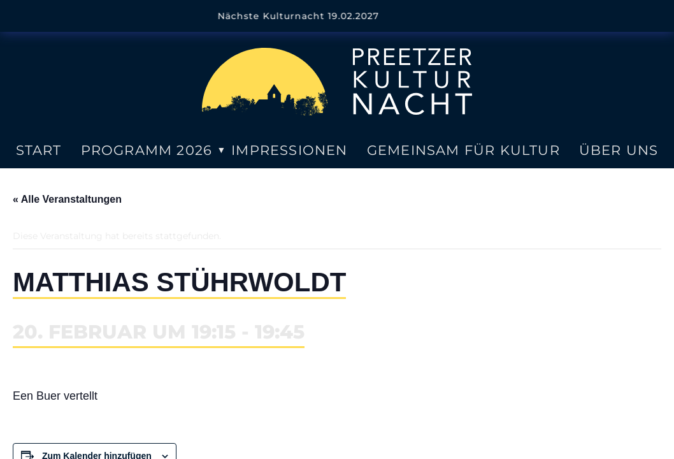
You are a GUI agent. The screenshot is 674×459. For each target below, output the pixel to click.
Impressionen (289, 150)
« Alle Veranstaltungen (67, 199)
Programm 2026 (147, 150)
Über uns (619, 150)
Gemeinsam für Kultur (463, 150)
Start (39, 150)
